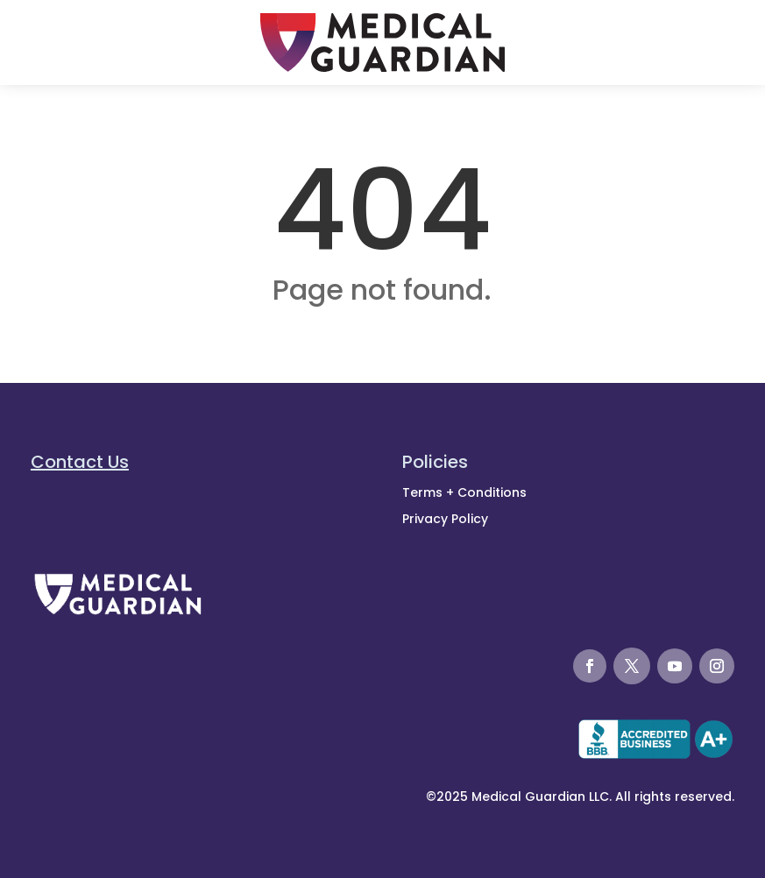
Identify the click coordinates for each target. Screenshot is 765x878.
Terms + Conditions (464, 492)
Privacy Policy (445, 519)
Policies (435, 462)
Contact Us (80, 462)
